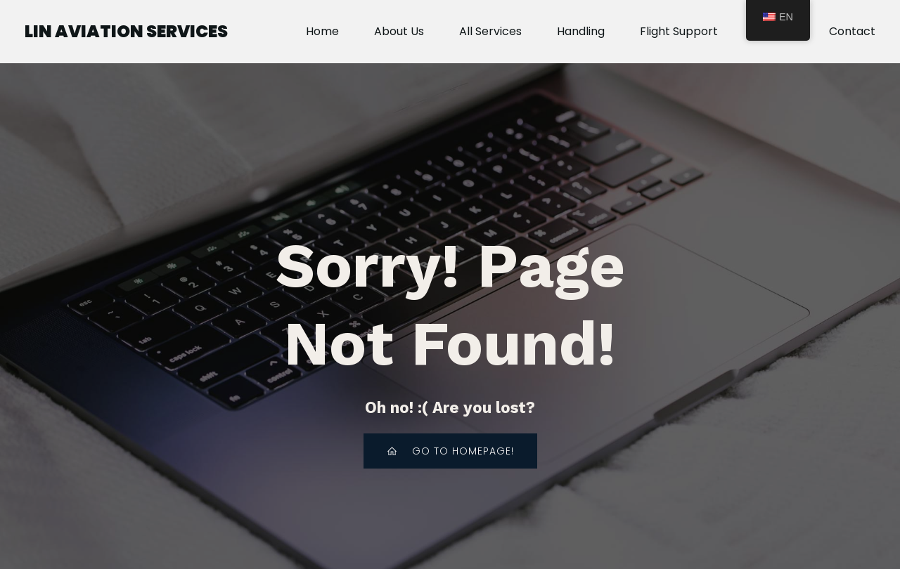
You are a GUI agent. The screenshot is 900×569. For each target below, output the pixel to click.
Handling (581, 31)
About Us (399, 31)
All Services (490, 31)
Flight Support (679, 31)
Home (322, 31)
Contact (852, 31)
